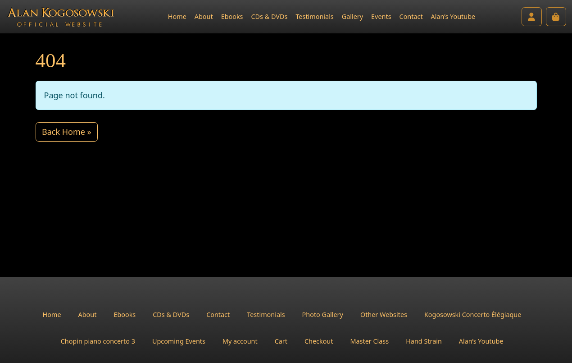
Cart (281, 341)
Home (177, 16)
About (204, 16)
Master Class (369, 341)
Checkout (318, 341)
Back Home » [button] (66, 131)
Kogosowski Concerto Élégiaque (472, 314)
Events (381, 16)
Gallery (352, 16)
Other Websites (383, 314)
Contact (411, 16)
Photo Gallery (322, 314)
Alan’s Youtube (453, 16)
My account (240, 341)
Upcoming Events (178, 341)
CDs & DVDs (269, 16)
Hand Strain (424, 341)
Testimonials (314, 16)
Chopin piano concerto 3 (98, 341)
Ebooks (232, 16)
